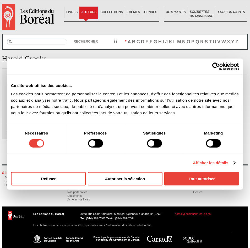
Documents (74, 195)
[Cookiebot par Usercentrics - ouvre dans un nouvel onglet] (216, 66)
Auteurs (88, 12)
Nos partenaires (77, 192)
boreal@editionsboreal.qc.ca (193, 213)
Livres (72, 12)
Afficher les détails (210, 163)
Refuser (48, 178)
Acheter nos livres (78, 199)
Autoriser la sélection (125, 178)
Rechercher (85, 41)
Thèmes (133, 12)
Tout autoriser (202, 178)
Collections (111, 12)
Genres (150, 12)
